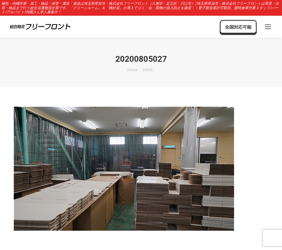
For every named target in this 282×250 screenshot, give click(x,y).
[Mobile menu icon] (268, 26)
